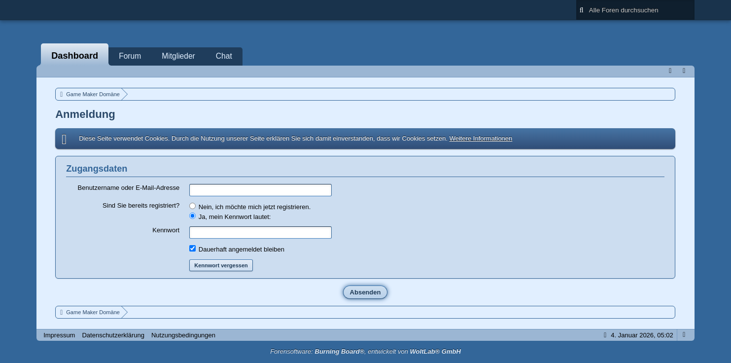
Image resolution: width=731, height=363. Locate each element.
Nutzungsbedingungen (183, 335)
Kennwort (165, 230)
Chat (224, 56)
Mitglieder (178, 56)
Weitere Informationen (481, 138)
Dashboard (74, 56)
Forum (130, 56)
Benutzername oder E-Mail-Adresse (129, 187)
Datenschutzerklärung (113, 335)
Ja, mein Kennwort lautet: (230, 216)
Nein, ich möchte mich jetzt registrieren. (250, 207)
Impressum (59, 335)
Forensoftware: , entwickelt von (365, 351)
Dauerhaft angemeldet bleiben (236, 249)
